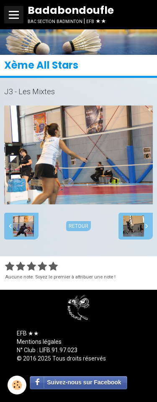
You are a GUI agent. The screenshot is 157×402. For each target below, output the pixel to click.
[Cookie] (17, 385)
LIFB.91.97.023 (58, 350)
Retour (78, 226)
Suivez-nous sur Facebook (84, 382)
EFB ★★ (28, 333)
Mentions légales (39, 341)
